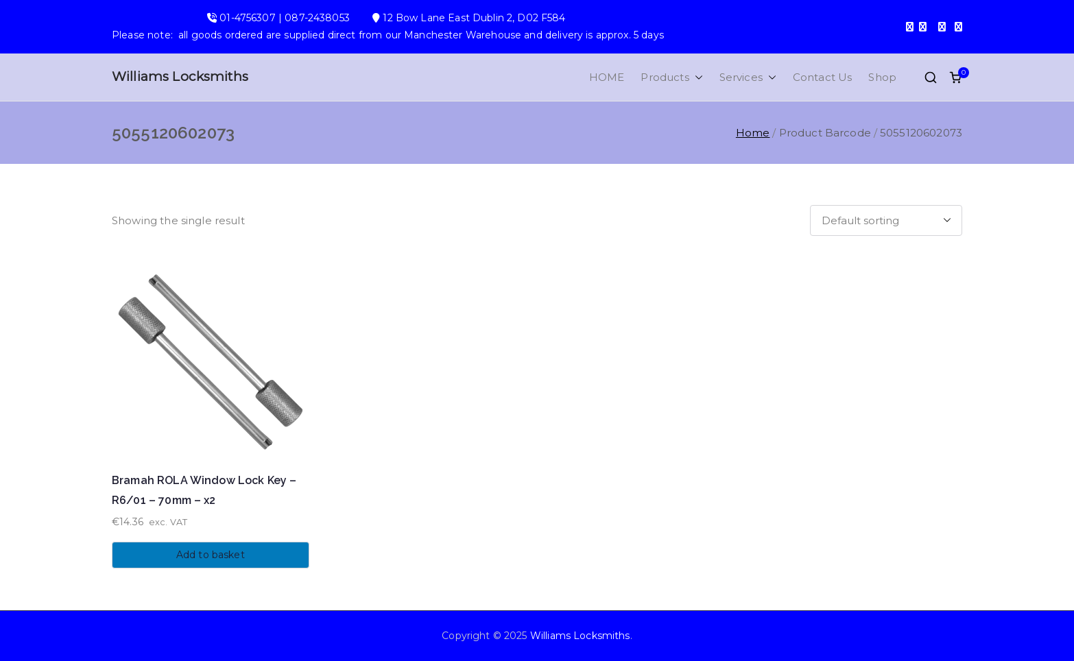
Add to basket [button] (210, 555)
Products (671, 77)
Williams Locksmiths (180, 76)
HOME (607, 77)
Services (747, 77)
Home (753, 132)
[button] (696, 77)
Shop (882, 77)
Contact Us (822, 77)
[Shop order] (886, 220)
